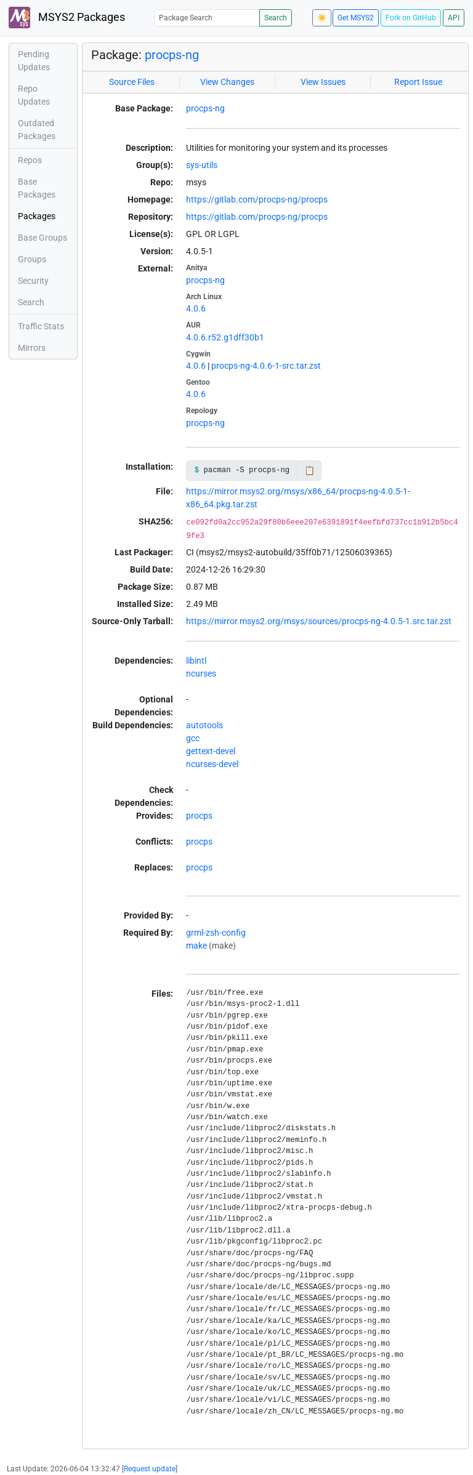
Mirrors (32, 348)
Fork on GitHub (411, 18)
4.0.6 (196, 308)
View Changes (227, 82)
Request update (150, 1469)
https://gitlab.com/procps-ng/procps (257, 199)
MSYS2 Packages (67, 17)
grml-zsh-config (216, 933)
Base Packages (36, 188)
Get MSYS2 (356, 18)
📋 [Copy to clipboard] (309, 470)
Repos (30, 160)
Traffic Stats (41, 326)
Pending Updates (34, 60)
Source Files (132, 82)
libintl (196, 660)
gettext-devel (210, 751)
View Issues (323, 82)
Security (33, 281)
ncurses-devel (212, 764)
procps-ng (172, 54)
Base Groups (42, 238)
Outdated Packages (36, 129)
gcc (193, 738)
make (196, 946)
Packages (36, 216)
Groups (32, 259)
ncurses (201, 673)
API (453, 18)
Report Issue (418, 82)
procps (199, 816)
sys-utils (201, 165)
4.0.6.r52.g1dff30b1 (225, 337)
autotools (204, 725)
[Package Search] (207, 17)
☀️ (321, 18)
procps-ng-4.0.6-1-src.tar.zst (266, 366)
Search (275, 18)
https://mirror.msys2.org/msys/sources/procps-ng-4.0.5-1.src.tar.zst (318, 621)
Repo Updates (34, 95)
